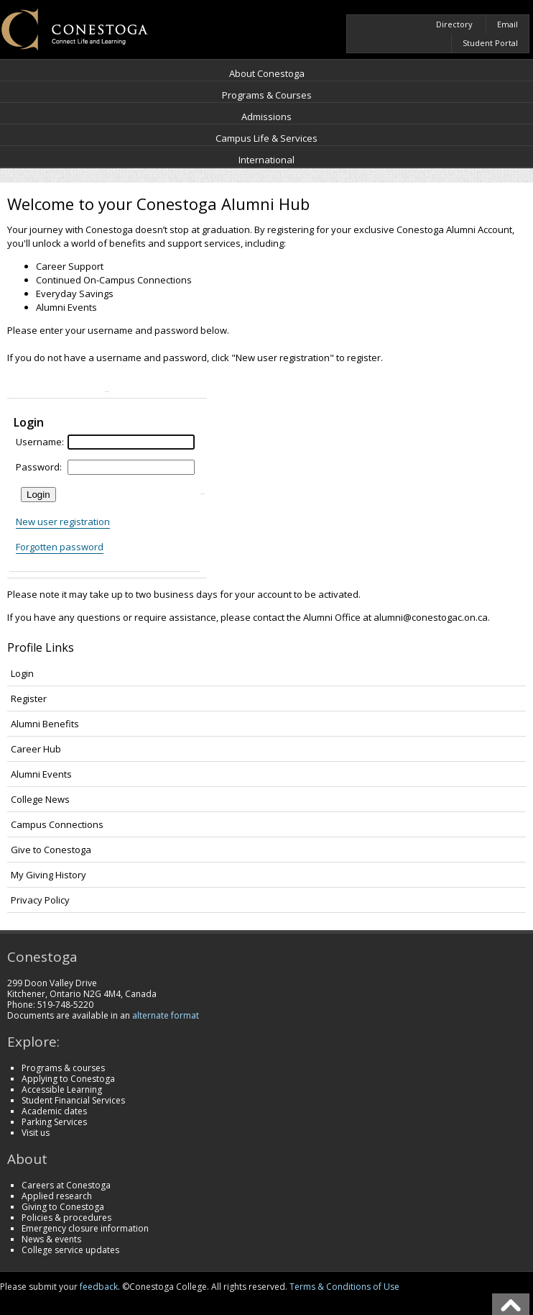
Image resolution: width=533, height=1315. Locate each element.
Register (29, 698)
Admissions (266, 116)
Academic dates (54, 1111)
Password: (39, 466)
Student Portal (490, 42)
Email (507, 24)
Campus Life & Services (266, 138)
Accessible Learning (62, 1089)
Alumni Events (41, 774)
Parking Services (54, 1122)
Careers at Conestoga (66, 1185)
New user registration (63, 521)
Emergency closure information (85, 1228)
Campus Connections (57, 824)
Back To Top (510, 1304)
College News (40, 799)
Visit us (36, 1133)
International (266, 159)
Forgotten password (59, 546)
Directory (454, 24)
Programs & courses (63, 1068)
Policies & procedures (66, 1217)
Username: (40, 441)
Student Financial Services (73, 1100)
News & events (51, 1239)
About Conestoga (267, 73)
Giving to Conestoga (63, 1207)
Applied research (57, 1196)
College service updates (70, 1250)
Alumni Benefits (45, 723)
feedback (99, 1286)
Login (22, 673)
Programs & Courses (267, 94)
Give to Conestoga (51, 849)
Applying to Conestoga (68, 1079)
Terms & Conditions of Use (344, 1286)
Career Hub (36, 748)
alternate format (165, 1015)
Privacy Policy (40, 899)
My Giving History (48, 874)
